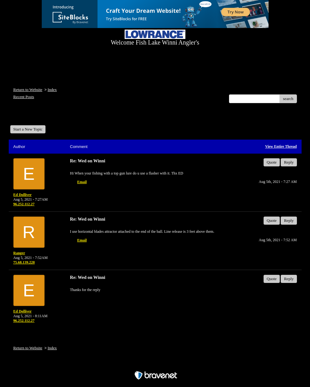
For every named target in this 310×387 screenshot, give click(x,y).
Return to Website (27, 89)
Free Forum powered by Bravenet (155, 364)
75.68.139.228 (24, 262)
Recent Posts (23, 96)
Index (52, 89)
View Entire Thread (281, 146)
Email (82, 182)
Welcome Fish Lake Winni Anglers (44, 116)
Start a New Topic (28, 129)
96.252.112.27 (24, 204)
